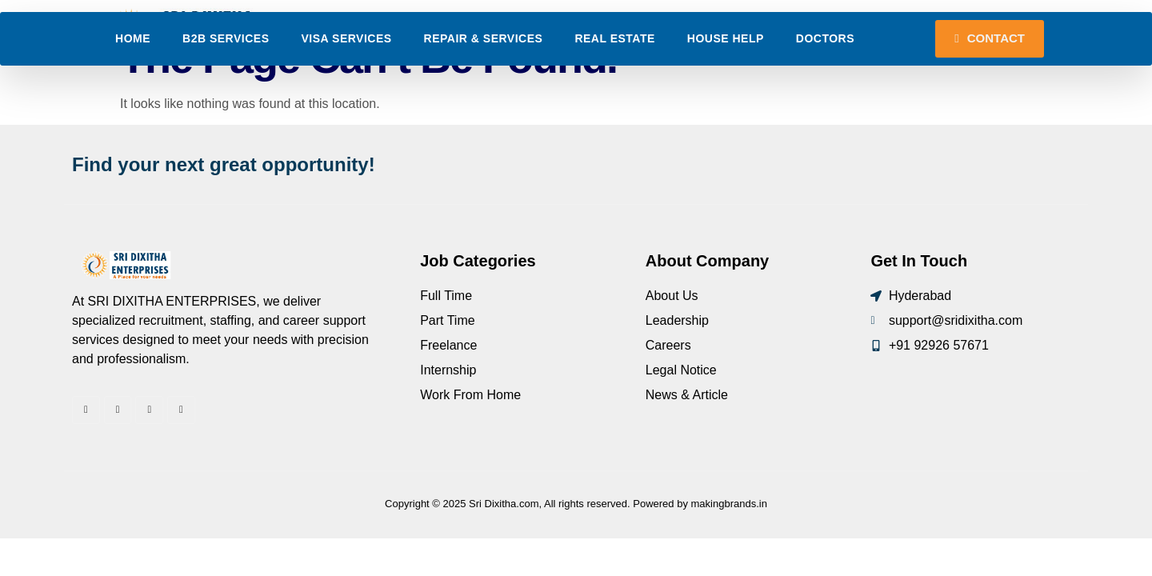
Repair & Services (483, 84)
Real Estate (614, 84)
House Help (725, 84)
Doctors (825, 84)
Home (132, 84)
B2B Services (225, 84)
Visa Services (347, 84)
